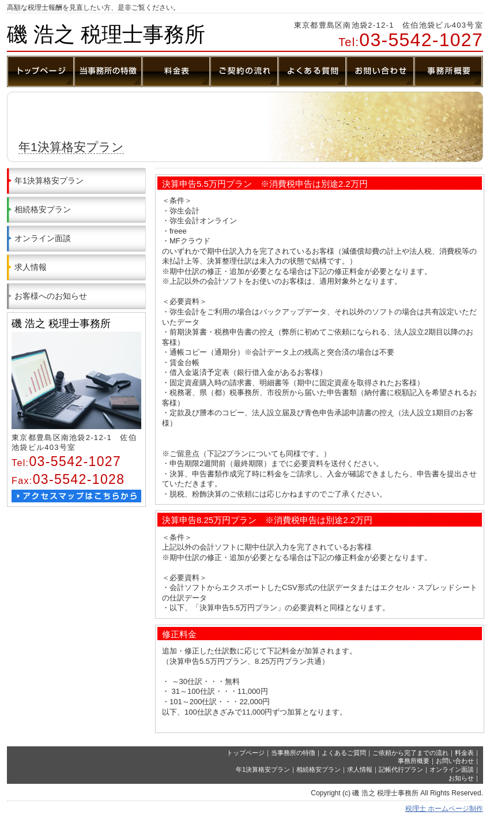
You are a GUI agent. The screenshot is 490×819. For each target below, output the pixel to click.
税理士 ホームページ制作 (444, 809)
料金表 (464, 752)
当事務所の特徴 (293, 752)
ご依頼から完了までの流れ (410, 752)
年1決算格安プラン (49, 180)
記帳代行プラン (401, 769)
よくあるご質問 (344, 752)
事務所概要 (413, 760)
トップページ (246, 752)
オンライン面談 (42, 238)
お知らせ (461, 778)
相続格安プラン (42, 209)
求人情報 (30, 267)
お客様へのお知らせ (50, 295)
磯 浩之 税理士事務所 (106, 34)
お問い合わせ (455, 760)
